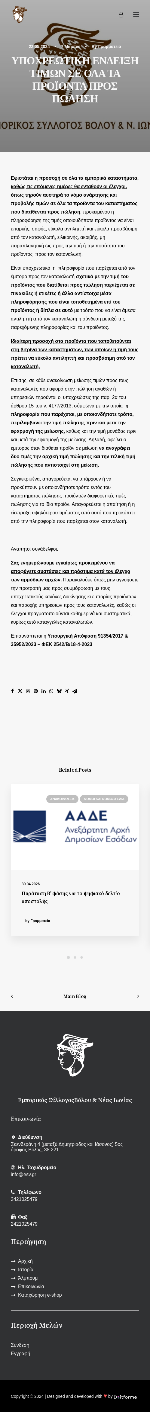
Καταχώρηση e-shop (40, 1295)
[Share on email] (74, 691)
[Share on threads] (28, 691)
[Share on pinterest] (35, 691)
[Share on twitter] (20, 691)
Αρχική (25, 1261)
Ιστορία (25, 1269)
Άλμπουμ (28, 1278)
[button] (136, 14)
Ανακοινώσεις (62, 799)
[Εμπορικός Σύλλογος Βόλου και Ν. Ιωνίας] (20, 14)
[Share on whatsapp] (51, 691)
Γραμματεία (109, 46)
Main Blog (75, 996)
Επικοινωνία (31, 1286)
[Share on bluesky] (59, 691)
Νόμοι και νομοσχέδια (104, 799)
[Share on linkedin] (43, 691)
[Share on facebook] (12, 691)
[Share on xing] (67, 691)
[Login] (118, 14)
